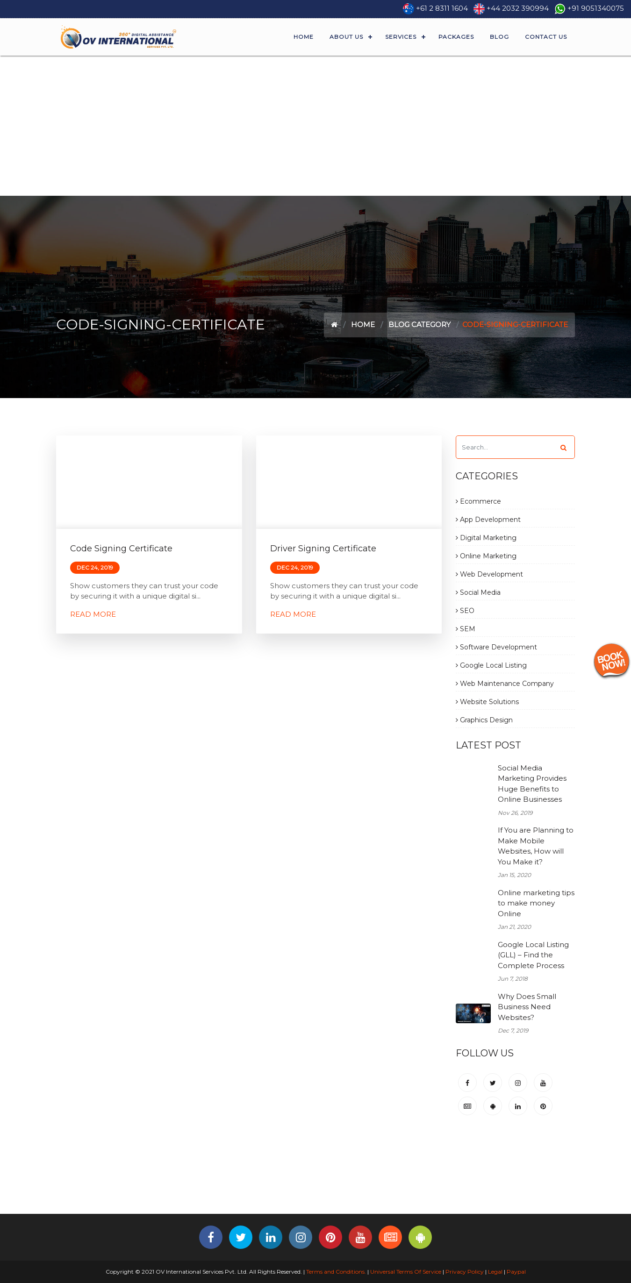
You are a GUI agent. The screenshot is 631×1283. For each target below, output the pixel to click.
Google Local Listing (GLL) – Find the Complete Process (533, 955)
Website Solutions (487, 702)
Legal (495, 1271)
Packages (456, 36)
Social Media (478, 592)
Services (400, 36)
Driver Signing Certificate (323, 548)
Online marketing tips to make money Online (536, 903)
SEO (465, 610)
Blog (499, 36)
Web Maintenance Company (505, 683)
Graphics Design (484, 720)
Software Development (496, 647)
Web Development (489, 574)
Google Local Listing (491, 665)
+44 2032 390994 (518, 8)
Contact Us (546, 36)
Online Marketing (486, 556)
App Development (488, 519)
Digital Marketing (486, 538)
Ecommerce (478, 501)
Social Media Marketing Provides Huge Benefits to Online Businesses (532, 783)
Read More (93, 614)
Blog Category (419, 324)
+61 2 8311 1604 (442, 8)
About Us (346, 36)
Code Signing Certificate (121, 548)
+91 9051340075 (595, 8)
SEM (465, 629)
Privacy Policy (464, 1271)
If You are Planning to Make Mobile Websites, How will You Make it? (536, 846)
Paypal (516, 1271)
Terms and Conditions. (335, 1271)
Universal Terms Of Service (405, 1271)
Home (304, 36)
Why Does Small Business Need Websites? (527, 1007)
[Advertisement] (315, 125)
